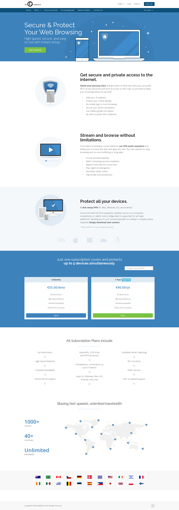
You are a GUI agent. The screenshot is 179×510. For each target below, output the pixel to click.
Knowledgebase (67, 10)
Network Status (84, 10)
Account (148, 10)
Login (129, 4)
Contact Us (98, 10)
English (121, 4)
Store (37, 10)
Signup (56, 315)
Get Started (35, 49)
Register (137, 4)
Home (28, 10)
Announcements (51, 10)
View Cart (149, 4)
